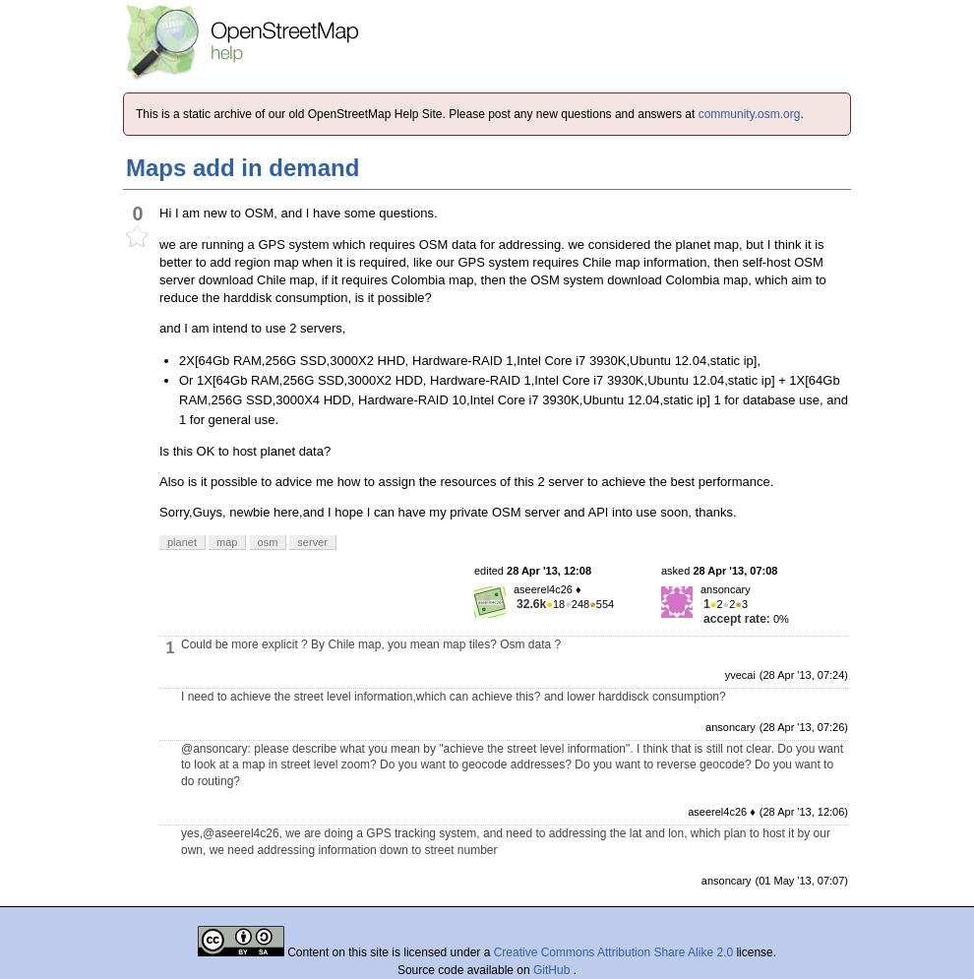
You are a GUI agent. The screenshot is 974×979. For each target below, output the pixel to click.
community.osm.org (750, 114)
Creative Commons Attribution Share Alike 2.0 (613, 952)
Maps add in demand (242, 167)
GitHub (553, 970)
